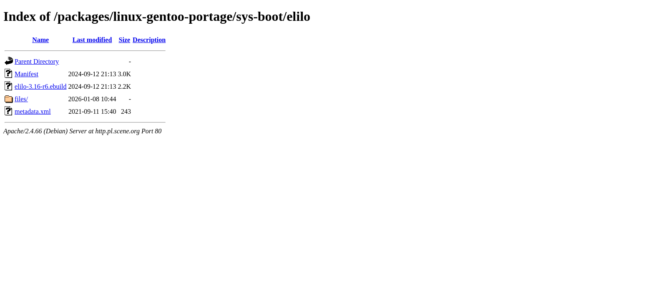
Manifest (26, 74)
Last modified (92, 39)
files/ (21, 98)
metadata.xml (33, 111)
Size (125, 39)
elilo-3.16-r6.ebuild (40, 86)
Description (149, 39)
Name (40, 39)
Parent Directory (37, 61)
